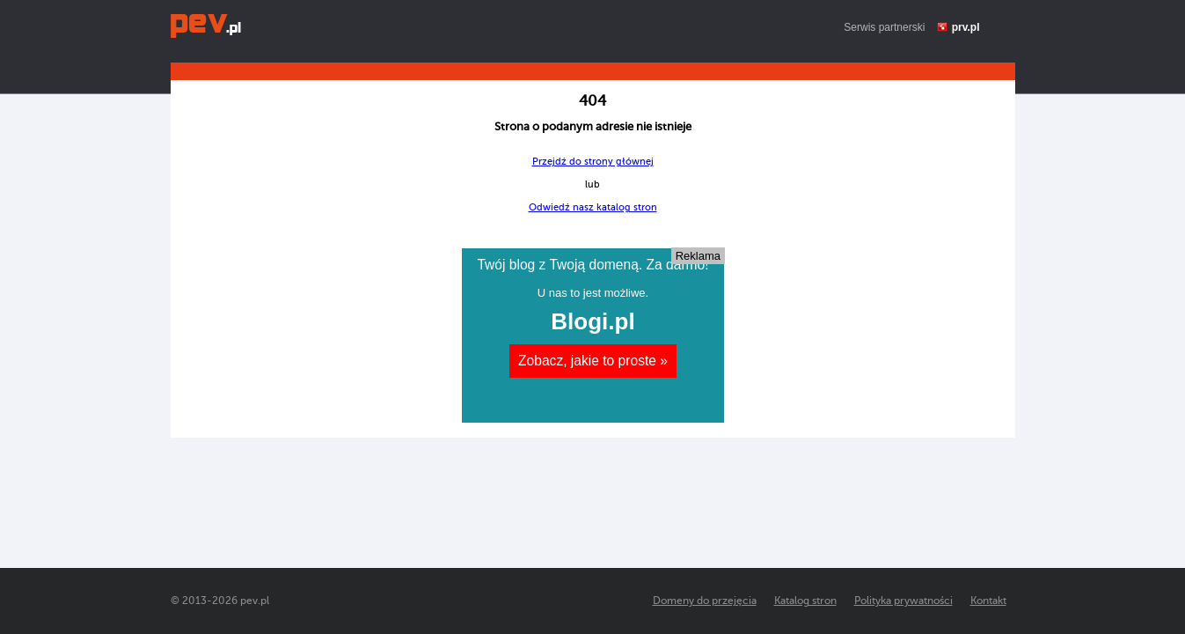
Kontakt (988, 600)
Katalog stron (805, 600)
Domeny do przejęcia (705, 600)
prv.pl (966, 27)
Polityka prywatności (903, 600)
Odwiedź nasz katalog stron (593, 207)
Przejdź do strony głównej (593, 161)
